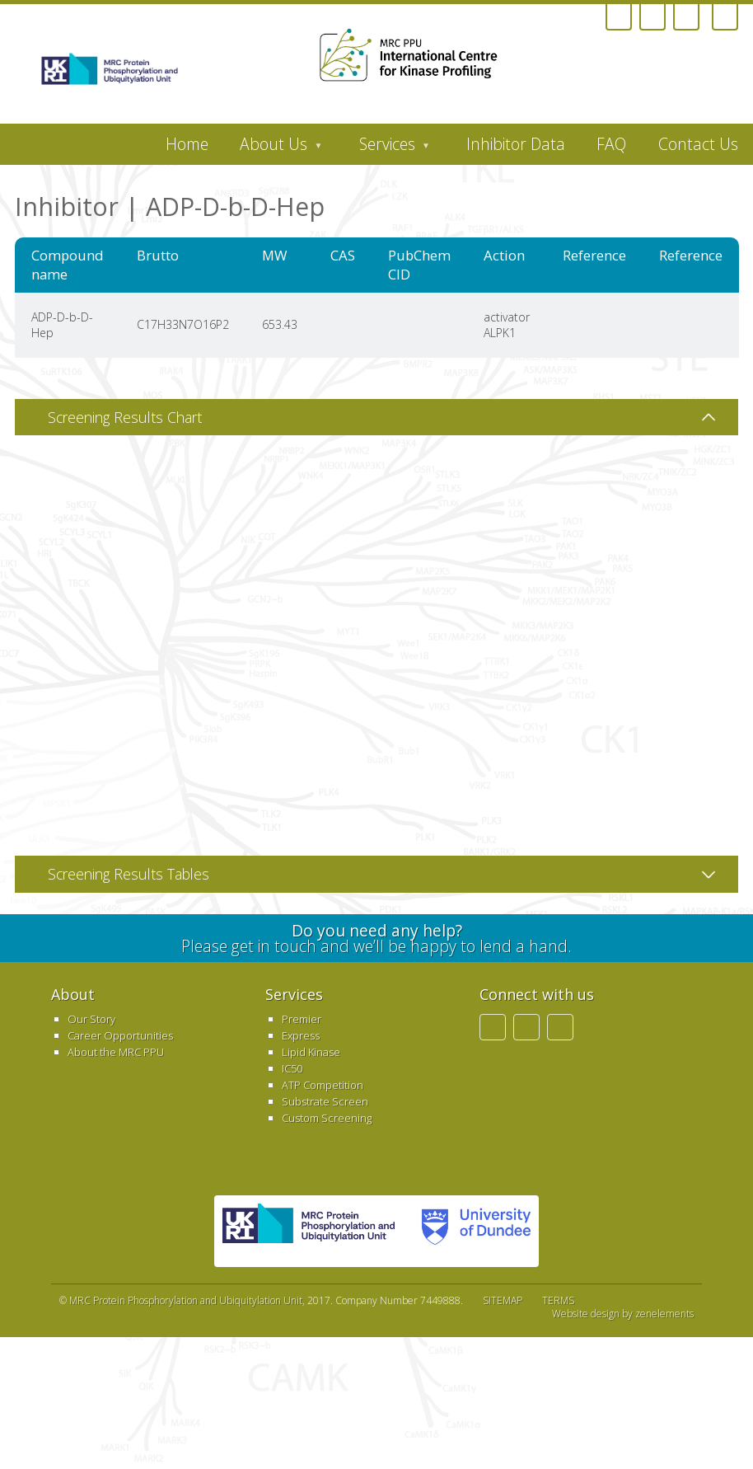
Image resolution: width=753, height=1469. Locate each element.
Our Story (91, 1018)
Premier (301, 1018)
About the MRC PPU (116, 1051)
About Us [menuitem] (273, 148)
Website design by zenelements (623, 1314)
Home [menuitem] (187, 144)
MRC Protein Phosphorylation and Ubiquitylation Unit (185, 1300)
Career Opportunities (120, 1035)
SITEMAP (502, 1300)
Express (301, 1035)
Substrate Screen (325, 1101)
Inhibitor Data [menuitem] (515, 144)
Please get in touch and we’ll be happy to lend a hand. (377, 938)
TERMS (558, 1300)
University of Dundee (471, 1231)
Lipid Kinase (311, 1051)
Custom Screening (327, 1117)
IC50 (292, 1068)
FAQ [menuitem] (611, 144)
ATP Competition (322, 1084)
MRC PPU (308, 1231)
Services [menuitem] (387, 148)
